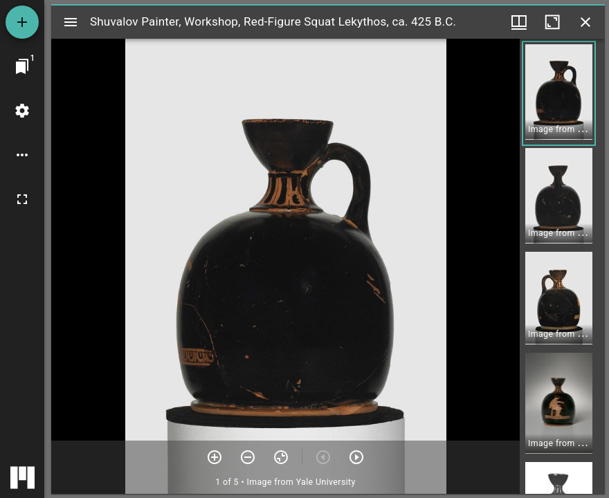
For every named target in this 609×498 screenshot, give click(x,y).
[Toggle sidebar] (70, 22)
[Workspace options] (22, 155)
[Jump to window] (22, 66)
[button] (558, 93)
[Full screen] (22, 199)
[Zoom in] (214, 457)
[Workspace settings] (22, 110)
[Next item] (356, 457)
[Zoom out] (247, 457)
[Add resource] (22, 22)
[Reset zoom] (281, 457)
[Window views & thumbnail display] (519, 22)
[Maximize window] (552, 22)
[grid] (562, 266)
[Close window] (585, 22)
